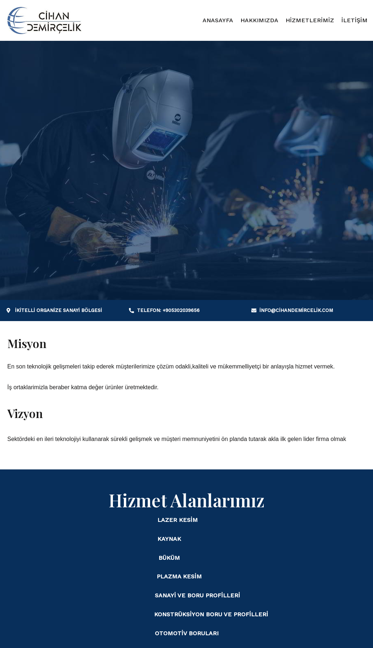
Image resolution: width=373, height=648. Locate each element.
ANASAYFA (218, 20)
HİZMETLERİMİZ (310, 20)
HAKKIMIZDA (259, 20)
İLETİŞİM (354, 20)
